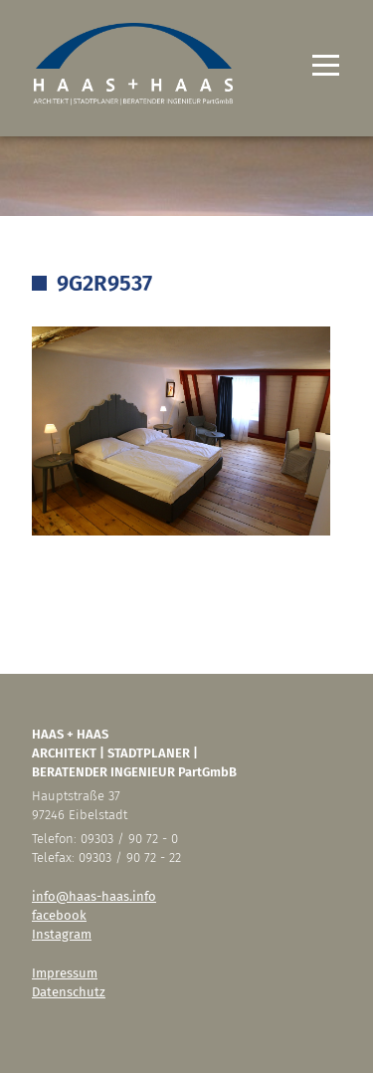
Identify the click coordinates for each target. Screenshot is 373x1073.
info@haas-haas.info (94, 896)
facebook (59, 915)
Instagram (62, 934)
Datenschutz (68, 991)
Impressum (64, 973)
